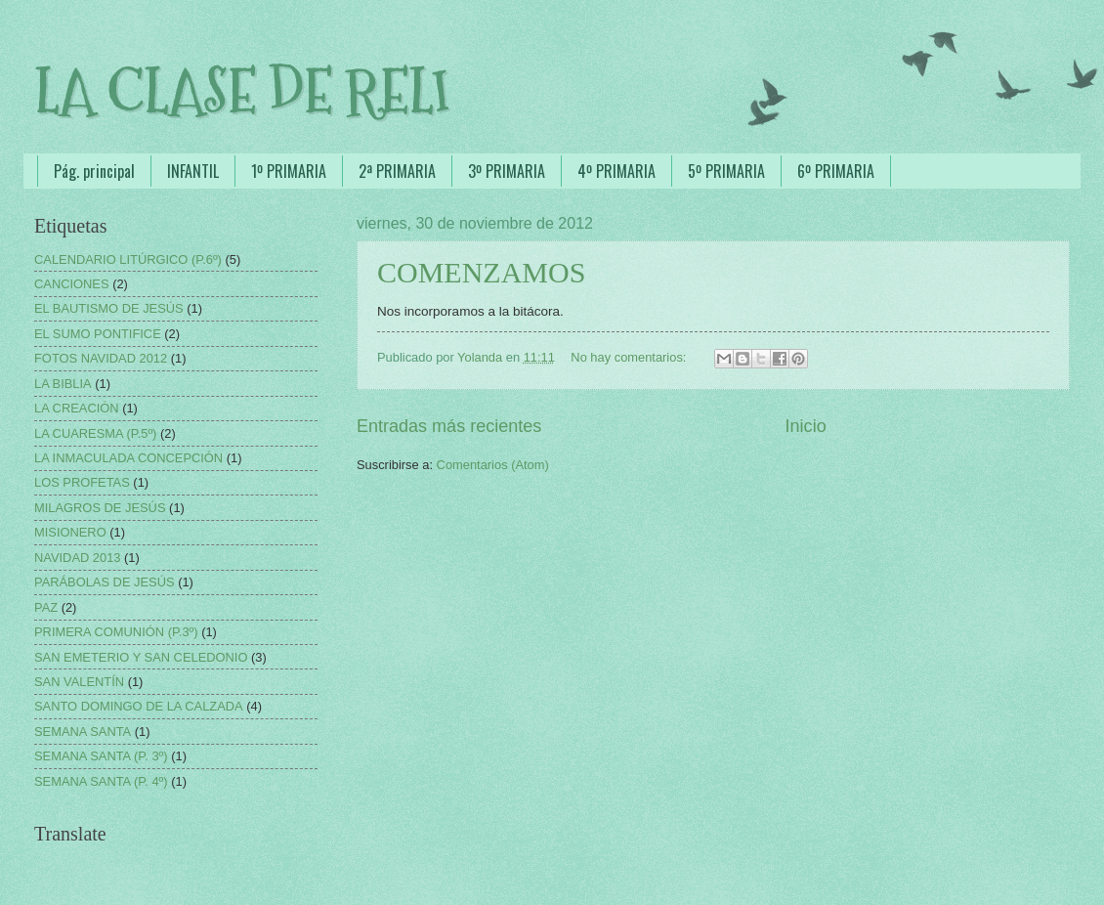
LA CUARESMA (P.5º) (95, 433)
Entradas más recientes (449, 426)
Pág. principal (94, 171)
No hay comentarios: (630, 357)
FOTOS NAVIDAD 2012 (100, 358)
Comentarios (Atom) (493, 464)
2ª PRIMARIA (397, 171)
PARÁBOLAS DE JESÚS (104, 582)
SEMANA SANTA (82, 731)
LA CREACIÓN (76, 408)
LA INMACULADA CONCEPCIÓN (128, 458)
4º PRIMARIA (616, 171)
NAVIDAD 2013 (77, 557)
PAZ (46, 607)
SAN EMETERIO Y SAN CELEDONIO (140, 657)
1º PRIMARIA (288, 171)
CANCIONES (71, 284)
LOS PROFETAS (82, 482)
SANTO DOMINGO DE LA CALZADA (138, 706)
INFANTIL (193, 171)
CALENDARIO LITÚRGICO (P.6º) (128, 259)
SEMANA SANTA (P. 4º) (101, 781)
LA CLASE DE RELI (241, 91)
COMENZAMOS (481, 272)
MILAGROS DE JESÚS (100, 507)
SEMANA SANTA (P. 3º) (101, 756)
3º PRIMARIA (506, 171)
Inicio (806, 426)
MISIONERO (70, 532)
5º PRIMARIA (726, 171)
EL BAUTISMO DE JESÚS (109, 308)
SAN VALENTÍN (79, 681)
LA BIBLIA (63, 383)
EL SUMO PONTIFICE (97, 333)
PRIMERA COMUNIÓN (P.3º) (116, 632)
